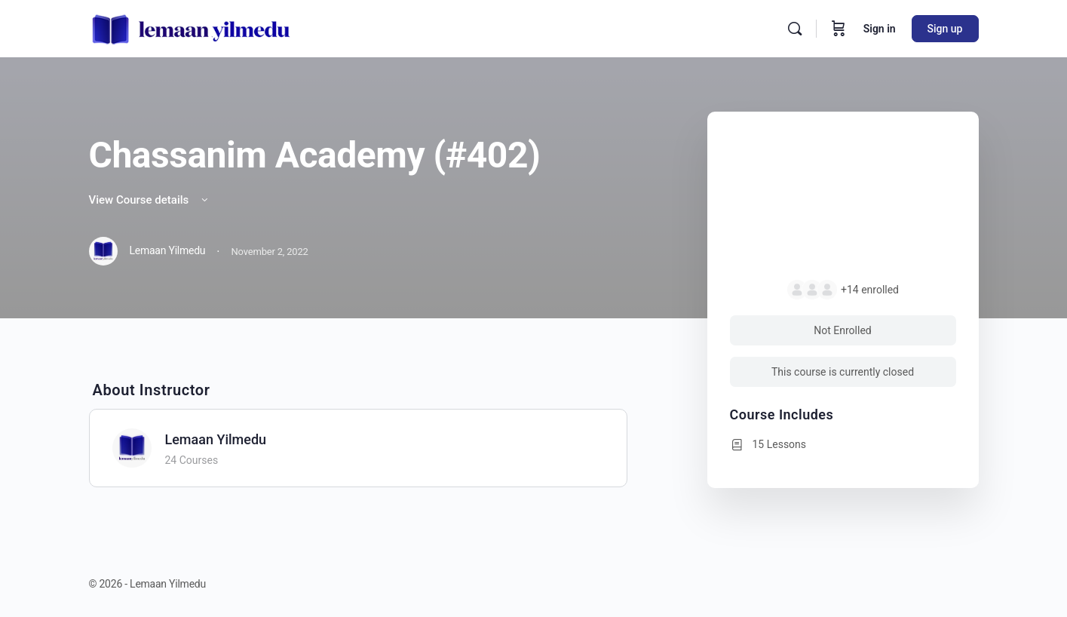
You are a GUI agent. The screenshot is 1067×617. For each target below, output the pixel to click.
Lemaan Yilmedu (216, 439)
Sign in (879, 29)
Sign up (945, 29)
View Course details (150, 200)
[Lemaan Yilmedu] (132, 447)
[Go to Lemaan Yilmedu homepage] (191, 27)
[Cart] (838, 28)
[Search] (795, 29)
